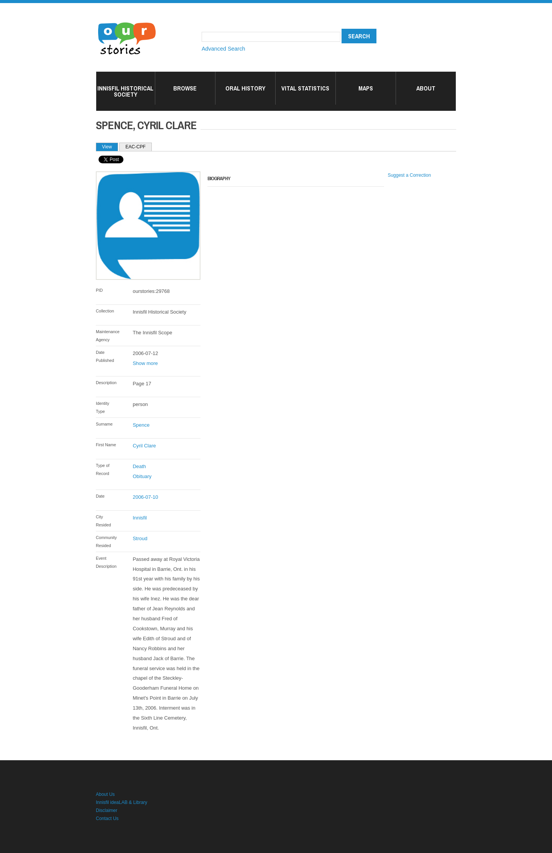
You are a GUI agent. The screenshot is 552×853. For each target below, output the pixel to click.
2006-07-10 (145, 497)
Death (139, 466)
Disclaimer (106, 810)
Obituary (142, 476)
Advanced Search (223, 49)
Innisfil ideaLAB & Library (121, 802)
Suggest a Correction (409, 175)
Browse (185, 88)
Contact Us (107, 818)
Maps (365, 88)
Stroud (140, 538)
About (425, 88)
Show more (145, 363)
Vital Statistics (305, 88)
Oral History (245, 88)
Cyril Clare (144, 446)
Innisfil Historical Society (125, 91)
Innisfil (140, 518)
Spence (141, 425)
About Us (105, 794)
